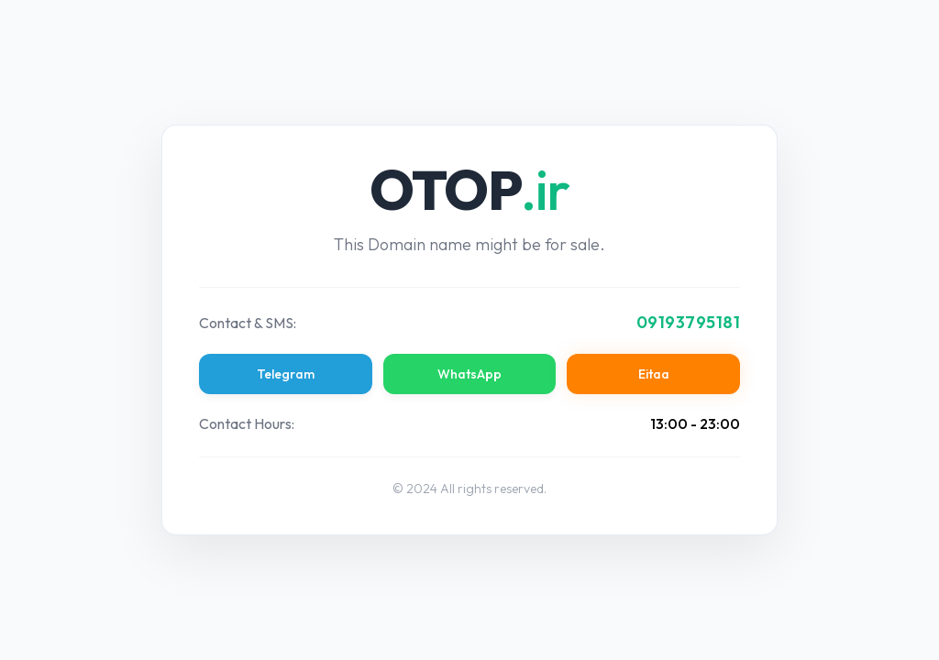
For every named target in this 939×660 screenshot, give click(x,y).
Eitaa (653, 374)
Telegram (286, 374)
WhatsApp (469, 374)
